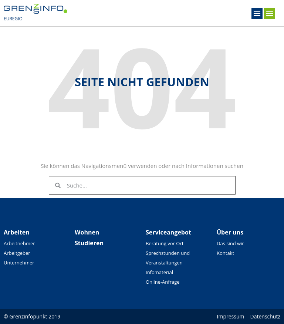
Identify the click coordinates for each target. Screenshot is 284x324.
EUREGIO (13, 19)
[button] (257, 13)
